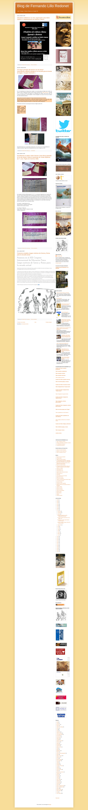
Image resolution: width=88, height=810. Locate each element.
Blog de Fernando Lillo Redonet (43, 6)
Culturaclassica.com (60, 470)
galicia (58, 749)
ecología (58, 739)
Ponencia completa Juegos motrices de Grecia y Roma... (63, 523)
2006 (58, 551)
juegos (58, 754)
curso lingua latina (59, 734)
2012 (58, 542)
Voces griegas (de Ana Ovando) (62, 475)
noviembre (59, 512)
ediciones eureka (59, 740)
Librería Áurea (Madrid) (60, 490)
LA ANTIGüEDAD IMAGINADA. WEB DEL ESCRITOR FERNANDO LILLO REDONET (64, 461)
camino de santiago (60, 726)
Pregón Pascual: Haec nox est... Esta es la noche (66, 304)
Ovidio (58, 770)
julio (58, 526)
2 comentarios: (33, 150)
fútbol (57, 748)
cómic (57, 730)
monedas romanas (60, 765)
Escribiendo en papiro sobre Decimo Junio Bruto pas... (63, 520)
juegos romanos (59, 755)
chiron (58, 728)
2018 (58, 508)
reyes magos (59, 779)
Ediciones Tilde (59, 491)
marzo (59, 532)
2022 (58, 502)
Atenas (58, 725)
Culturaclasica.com (60, 469)
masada (58, 763)
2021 (58, 504)
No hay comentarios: (34, 64)
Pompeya (58, 775)
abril (58, 530)
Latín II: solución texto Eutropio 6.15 (62, 343)
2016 (58, 536)
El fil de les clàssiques (60, 478)
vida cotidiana (59, 793)
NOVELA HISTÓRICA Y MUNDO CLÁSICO (64, 442)
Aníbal (58, 723)
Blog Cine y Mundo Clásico (61, 464)
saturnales (58, 783)
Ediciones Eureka (59, 487)
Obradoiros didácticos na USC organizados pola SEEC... (62, 516)
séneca (58, 784)
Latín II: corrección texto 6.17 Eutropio (63, 292)
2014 (58, 539)
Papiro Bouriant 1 (45, 92)
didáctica (58, 738)
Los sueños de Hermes (60, 480)
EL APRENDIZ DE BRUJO (61, 444)
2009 (58, 546)
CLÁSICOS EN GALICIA (61, 445)
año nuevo (58, 724)
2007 (58, 549)
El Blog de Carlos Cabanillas (61, 483)
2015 (58, 538)
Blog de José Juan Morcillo (61, 456)
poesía (58, 774)
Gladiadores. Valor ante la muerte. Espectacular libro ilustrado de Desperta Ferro (66, 336)
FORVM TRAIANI (59, 495)
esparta (58, 743)
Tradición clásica (59, 486)
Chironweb (58, 474)
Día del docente (59, 298)
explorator (58, 745)
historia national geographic (61, 753)
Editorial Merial (59, 492)
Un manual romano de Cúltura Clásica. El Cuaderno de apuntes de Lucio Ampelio (63, 466)
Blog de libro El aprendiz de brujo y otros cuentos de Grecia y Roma (63, 463)
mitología (58, 764)
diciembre (59, 511)
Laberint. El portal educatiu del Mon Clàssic (64, 479)
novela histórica (59, 769)
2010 (58, 545)
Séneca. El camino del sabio (61, 449)
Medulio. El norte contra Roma (61, 451)
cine (57, 729)
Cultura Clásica (59, 733)
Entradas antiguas (49, 322)
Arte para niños (59, 458)
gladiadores (58, 750)
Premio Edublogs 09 (65, 312)
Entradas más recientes (21, 322)
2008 (58, 548)
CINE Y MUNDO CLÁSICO (61, 441)
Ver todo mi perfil (58, 263)
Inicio (35, 322)
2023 (58, 501)
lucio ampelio (59, 760)
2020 (58, 505)
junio (58, 527)
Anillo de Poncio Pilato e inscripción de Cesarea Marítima (65, 358)
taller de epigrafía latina (60, 785)
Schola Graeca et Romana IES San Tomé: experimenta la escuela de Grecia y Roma (66, 321)
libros (57, 758)
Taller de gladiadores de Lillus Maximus (62, 412)
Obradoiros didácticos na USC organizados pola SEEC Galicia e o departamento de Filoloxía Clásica (33, 18)
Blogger (50, 804)
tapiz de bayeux (59, 789)
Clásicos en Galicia (60, 468)
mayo (59, 529)
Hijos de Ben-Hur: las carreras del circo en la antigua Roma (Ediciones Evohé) (66, 350)
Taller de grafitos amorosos (60, 377)
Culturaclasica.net (59, 473)
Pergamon (58, 773)
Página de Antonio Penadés (61, 459)
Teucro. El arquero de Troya (61, 452)
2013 (58, 541)
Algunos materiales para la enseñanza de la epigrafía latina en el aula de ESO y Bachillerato (64, 328)
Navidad (58, 768)
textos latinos (59, 790)
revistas (58, 778)
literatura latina (59, 759)
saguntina (58, 780)
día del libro (58, 735)
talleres (58, 788)
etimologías (58, 744)
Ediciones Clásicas (60, 489)
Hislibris (58, 494)
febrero (59, 533)
